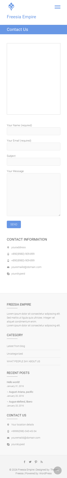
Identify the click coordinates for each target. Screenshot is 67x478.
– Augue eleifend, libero (19, 401)
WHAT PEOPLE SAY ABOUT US (23, 361)
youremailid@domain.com (26, 267)
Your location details (22, 424)
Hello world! (13, 382)
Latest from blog (16, 346)
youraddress (18, 247)
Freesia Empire (21, 16)
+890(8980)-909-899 (22, 254)
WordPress (45, 473)
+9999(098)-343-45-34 (23, 431)
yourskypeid (18, 273)
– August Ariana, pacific (20, 391)
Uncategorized (15, 353)
